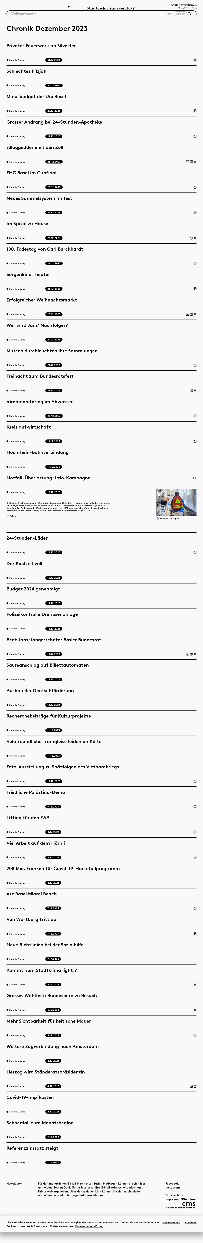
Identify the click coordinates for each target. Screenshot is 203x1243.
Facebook (165, 1192)
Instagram (165, 1196)
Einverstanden (171, 1233)
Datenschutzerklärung (89, 1236)
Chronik (53, 9)
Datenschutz (167, 1203)
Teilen (12, 523)
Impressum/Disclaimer (173, 1207)
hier (40, 1196)
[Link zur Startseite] (181, 8)
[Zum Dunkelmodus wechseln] (69, 8)
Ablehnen (190, 1233)
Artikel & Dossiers (23, 9)
